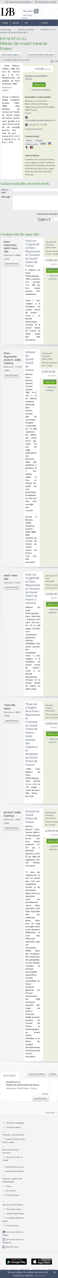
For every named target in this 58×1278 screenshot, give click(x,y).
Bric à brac (11, 1193)
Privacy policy (10, 1228)
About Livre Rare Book (12, 1207)
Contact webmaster (13, 1216)
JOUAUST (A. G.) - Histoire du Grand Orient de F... (28, 31)
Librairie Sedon (49, 709)
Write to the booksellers (18, 2)
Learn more (39, 1275)
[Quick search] (30, 11)
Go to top (52, 1115)
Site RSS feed (10, 1249)
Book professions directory (48, 23)
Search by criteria (26, 16)
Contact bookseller (34, 129)
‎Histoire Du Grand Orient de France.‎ (32, 819)
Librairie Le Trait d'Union (36, 75)
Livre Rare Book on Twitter (13, 1236)
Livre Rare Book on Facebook (13, 1244)
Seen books (10, 1078)
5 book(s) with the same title (15, 59)
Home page (5, 23)
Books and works (16, 23)
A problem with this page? (13, 1222)
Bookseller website (13, 1174)
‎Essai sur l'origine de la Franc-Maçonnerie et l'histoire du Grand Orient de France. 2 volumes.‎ (32, 591)
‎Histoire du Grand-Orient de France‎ (30, 364)
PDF (54, 61)
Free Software (12, 1197)
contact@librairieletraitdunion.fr (40, 120)
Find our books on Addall (12, 1161)
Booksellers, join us (13, 1169)
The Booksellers (31, 23)
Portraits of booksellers (13, 1137)
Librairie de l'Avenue (50, 246)
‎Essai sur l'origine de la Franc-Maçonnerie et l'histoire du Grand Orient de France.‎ (32, 256)
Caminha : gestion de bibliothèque (12, 1183)
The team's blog (11, 1212)
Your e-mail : (4, 191)
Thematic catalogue (13, 1125)
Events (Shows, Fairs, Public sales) (14, 1143)
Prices (9, 1189)
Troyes (28, 79)
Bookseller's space (45, 2)
